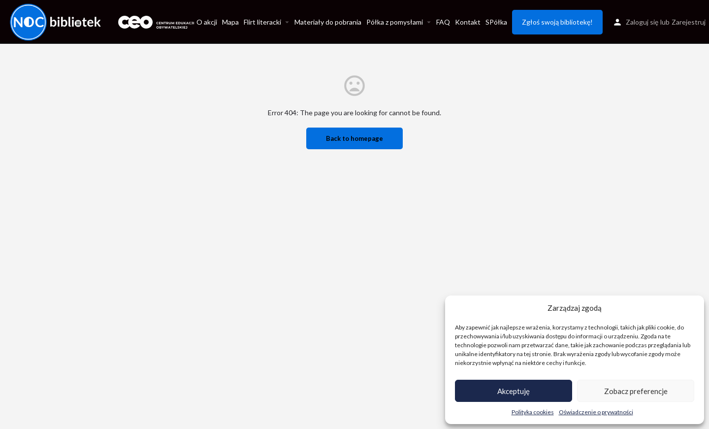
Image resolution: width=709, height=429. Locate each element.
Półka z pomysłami (394, 22)
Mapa (230, 22)
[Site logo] (56, 21)
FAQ (443, 22)
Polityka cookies (533, 412)
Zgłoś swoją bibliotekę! (557, 22)
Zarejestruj (689, 22)
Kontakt (468, 22)
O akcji (206, 22)
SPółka (496, 22)
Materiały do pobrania (327, 22)
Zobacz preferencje (636, 391)
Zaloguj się (642, 22)
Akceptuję (513, 391)
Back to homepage (354, 138)
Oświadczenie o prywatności (596, 412)
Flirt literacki (262, 22)
